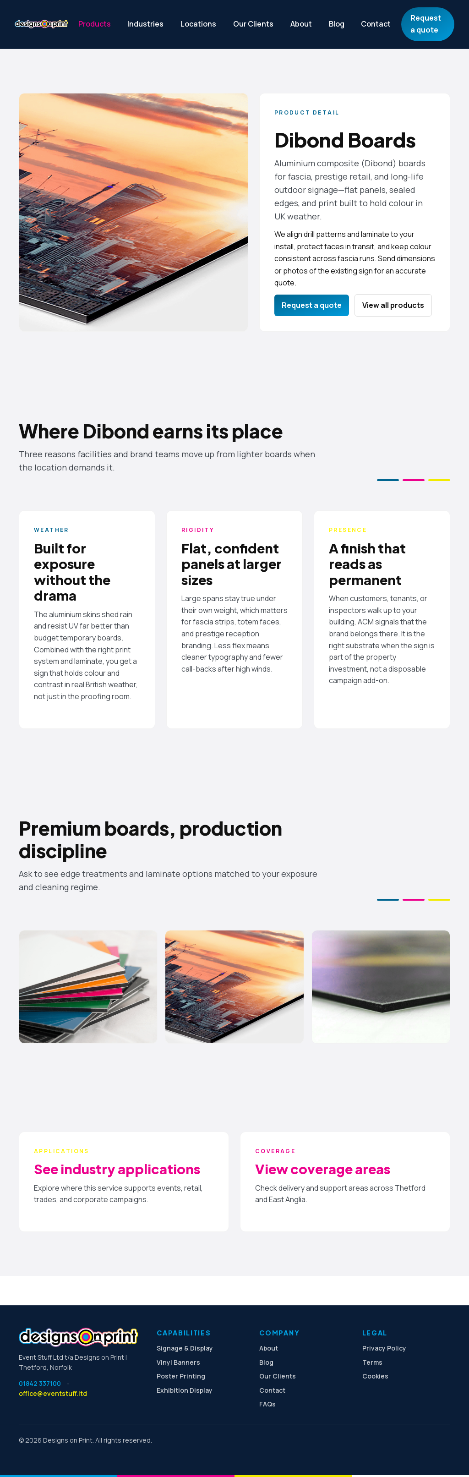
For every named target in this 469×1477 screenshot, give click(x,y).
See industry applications (117, 1168)
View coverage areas (322, 1168)
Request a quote (425, 24)
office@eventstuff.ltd (53, 1393)
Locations (198, 24)
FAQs (267, 1404)
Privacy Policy (384, 1348)
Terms (372, 1362)
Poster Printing (181, 1376)
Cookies (375, 1376)
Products (94, 24)
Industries (145, 24)
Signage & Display (185, 1348)
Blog (336, 24)
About (301, 24)
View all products (393, 305)
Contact (376, 24)
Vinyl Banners (178, 1362)
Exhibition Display (185, 1390)
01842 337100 (40, 1383)
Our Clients (253, 24)
